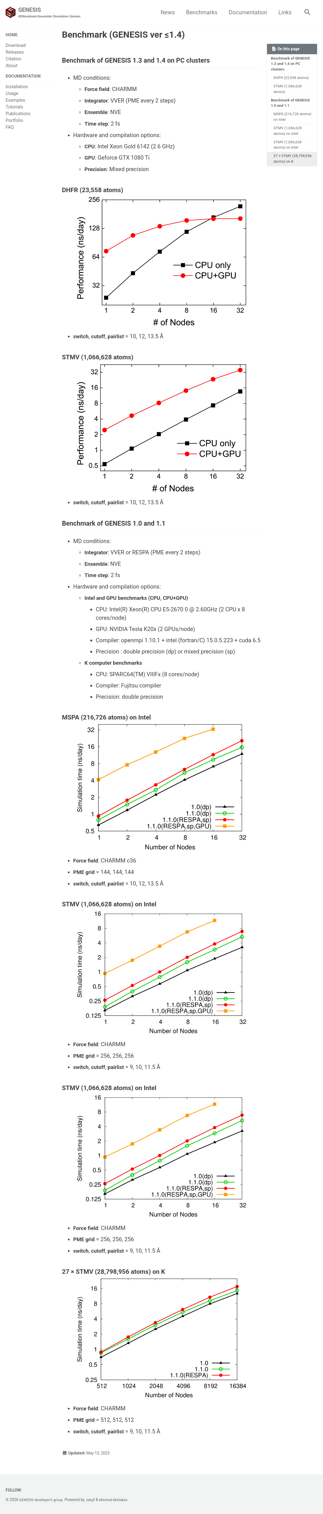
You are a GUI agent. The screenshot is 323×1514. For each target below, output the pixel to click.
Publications (18, 115)
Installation (17, 88)
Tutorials (14, 108)
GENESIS (51, 12)
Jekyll (94, 1499)
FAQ (10, 128)
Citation (13, 59)
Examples (15, 102)
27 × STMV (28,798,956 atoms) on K (293, 168)
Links (283, 12)
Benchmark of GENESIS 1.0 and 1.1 (291, 106)
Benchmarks (200, 12)
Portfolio (14, 122)
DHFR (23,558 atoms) (292, 80)
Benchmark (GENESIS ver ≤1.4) (123, 35)
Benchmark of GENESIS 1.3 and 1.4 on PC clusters (291, 65)
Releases (15, 53)
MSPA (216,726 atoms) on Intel (287, 121)
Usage (12, 95)
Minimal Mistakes (118, 1499)
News (166, 12)
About (12, 66)
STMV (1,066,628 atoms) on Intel (289, 135)
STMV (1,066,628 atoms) (289, 91)
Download (16, 46)
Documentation (246, 12)
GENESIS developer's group (42, 1499)
